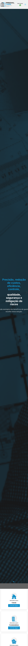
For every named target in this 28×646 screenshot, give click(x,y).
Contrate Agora (14, 605)
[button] (1, 289)
